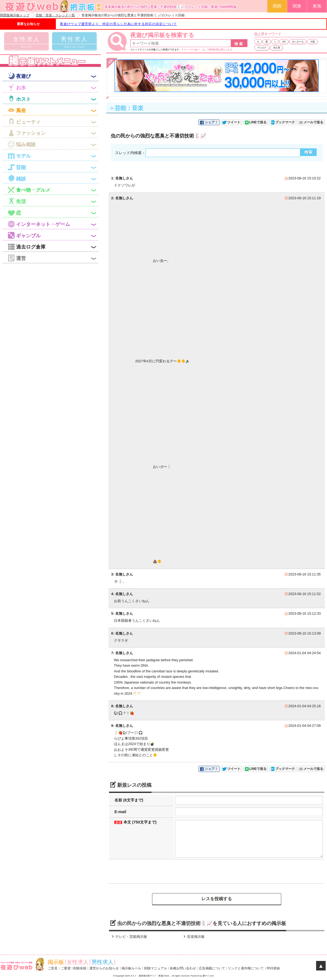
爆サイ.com (208, 976)
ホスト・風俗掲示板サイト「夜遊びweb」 (150, 976)
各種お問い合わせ (183, 968)
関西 (277, 6)
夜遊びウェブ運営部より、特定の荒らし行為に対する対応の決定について (118, 24)
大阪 (312, 41)
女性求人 (78, 962)
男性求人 (102, 962)
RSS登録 (273, 968)
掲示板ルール (131, 968)
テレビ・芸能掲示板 (128, 937)
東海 (317, 6)
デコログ (262, 47)
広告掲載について (212, 968)
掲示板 (56, 962)
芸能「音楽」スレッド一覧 (55, 15)
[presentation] (151, 871)
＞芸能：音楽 (126, 108)
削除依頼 (79, 968)
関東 (297, 6)
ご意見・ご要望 (59, 968)
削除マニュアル (155, 968)
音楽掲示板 (193, 937)
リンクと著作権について (246, 968)
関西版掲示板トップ (14, 15)
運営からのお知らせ (104, 968)
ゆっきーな (298, 41)
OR (284, 41)
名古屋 (276, 47)
